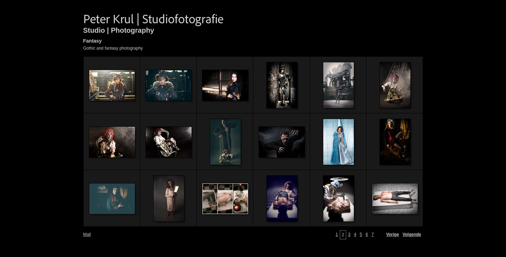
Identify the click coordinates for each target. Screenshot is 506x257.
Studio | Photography (118, 30)
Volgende (411, 234)
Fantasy (92, 41)
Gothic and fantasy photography (113, 48)
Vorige (392, 234)
